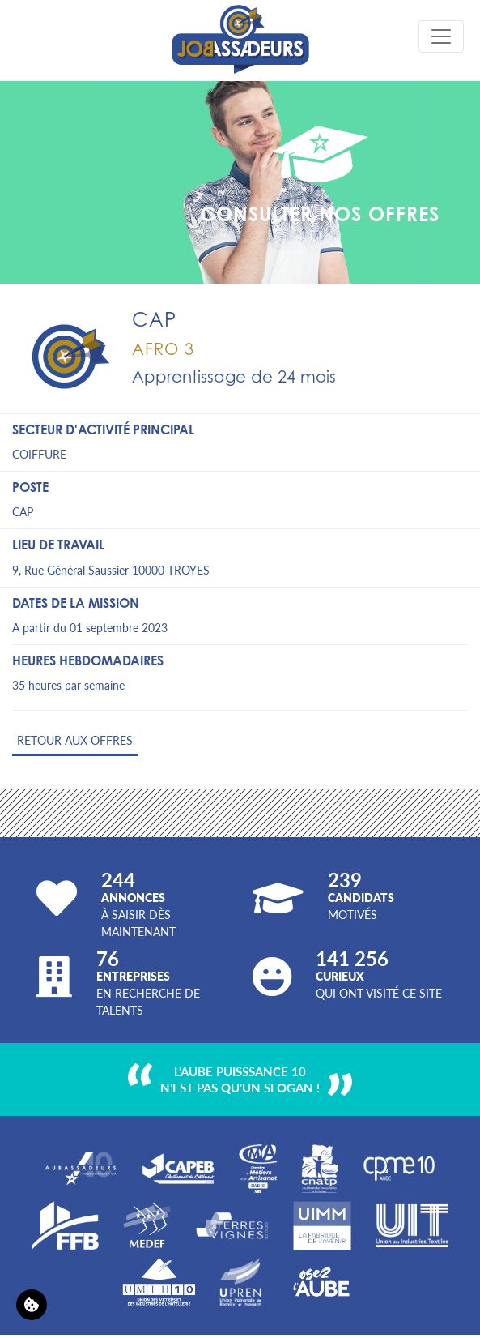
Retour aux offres (75, 740)
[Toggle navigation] (441, 36)
